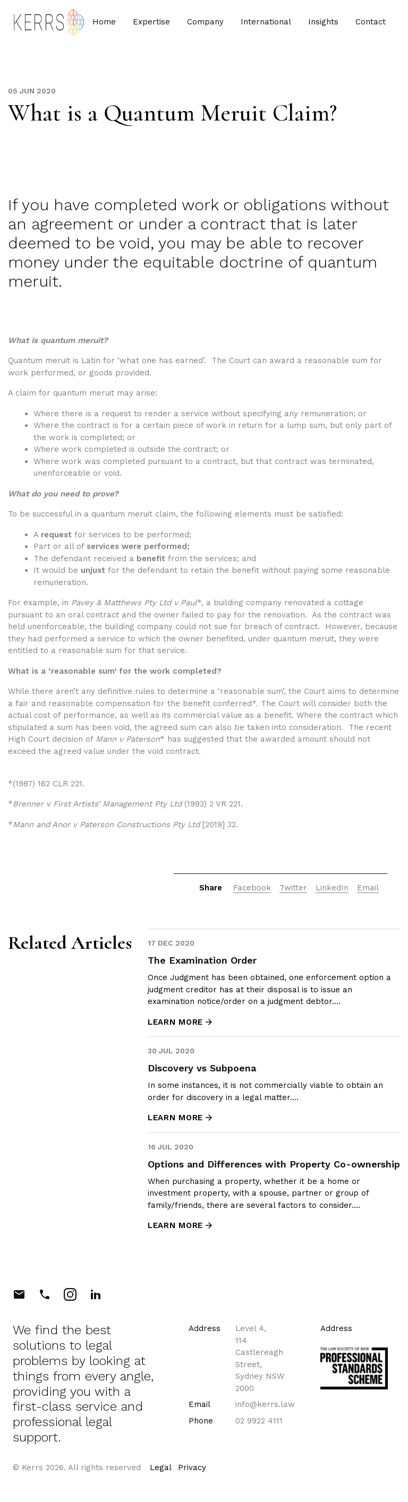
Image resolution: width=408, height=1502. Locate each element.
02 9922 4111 (259, 1421)
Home (100, 25)
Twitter (293, 887)
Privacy (192, 1467)
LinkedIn (332, 887)
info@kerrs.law (265, 1404)
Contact (367, 25)
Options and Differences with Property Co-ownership (274, 1164)
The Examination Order (202, 960)
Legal (161, 1467)
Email (368, 887)
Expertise (147, 25)
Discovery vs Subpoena (202, 1068)
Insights (319, 25)
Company (201, 25)
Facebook (252, 887)
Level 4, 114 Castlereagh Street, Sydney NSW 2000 (259, 1358)
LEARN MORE (181, 1022)
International (262, 25)
